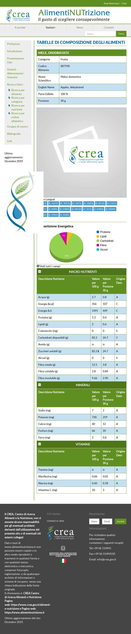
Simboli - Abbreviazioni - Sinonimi (16, 73)
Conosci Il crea (55, 521)
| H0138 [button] (77, 209)
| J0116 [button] (88, 209)
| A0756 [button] (77, 203)
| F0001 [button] (54, 209)
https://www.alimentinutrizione (23, 612)
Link (9, 141)
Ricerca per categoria (18, 99)
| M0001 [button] (111, 209)
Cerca (121, 33)
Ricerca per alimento (18, 92)
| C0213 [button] (112, 203)
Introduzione (14, 51)
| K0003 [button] (99, 209)
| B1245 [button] (101, 203)
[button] (98, 351)
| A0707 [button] (54, 203)
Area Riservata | (112, 3)
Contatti (109, 27)
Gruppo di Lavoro (17, 126)
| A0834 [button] (89, 203)
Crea (124, 3)
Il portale (20, 27)
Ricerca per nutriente (18, 107)
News (80, 27)
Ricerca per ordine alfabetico (18, 117)
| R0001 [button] (65, 215)
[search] (100, 34)
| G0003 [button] (65, 209)
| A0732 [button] (66, 203)
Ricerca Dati (15, 84)
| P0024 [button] (54, 215)
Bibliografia (13, 134)
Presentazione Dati (15, 60)
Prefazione (13, 44)
